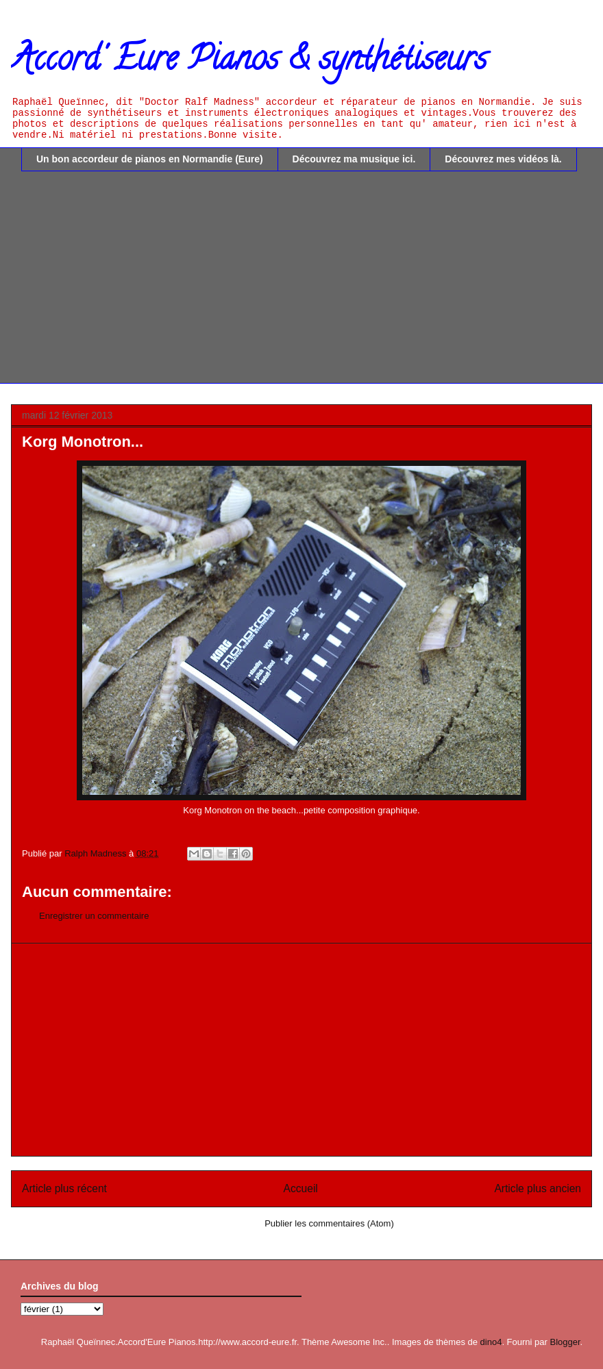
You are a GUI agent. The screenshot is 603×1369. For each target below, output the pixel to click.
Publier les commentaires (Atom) (329, 1223)
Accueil (301, 1188)
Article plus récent (64, 1188)
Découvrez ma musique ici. (354, 158)
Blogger (565, 1342)
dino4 (491, 1342)
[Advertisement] (311, 288)
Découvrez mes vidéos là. (503, 158)
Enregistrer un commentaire (94, 916)
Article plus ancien (537, 1188)
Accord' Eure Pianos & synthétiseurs (249, 62)
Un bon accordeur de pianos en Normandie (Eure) (149, 158)
